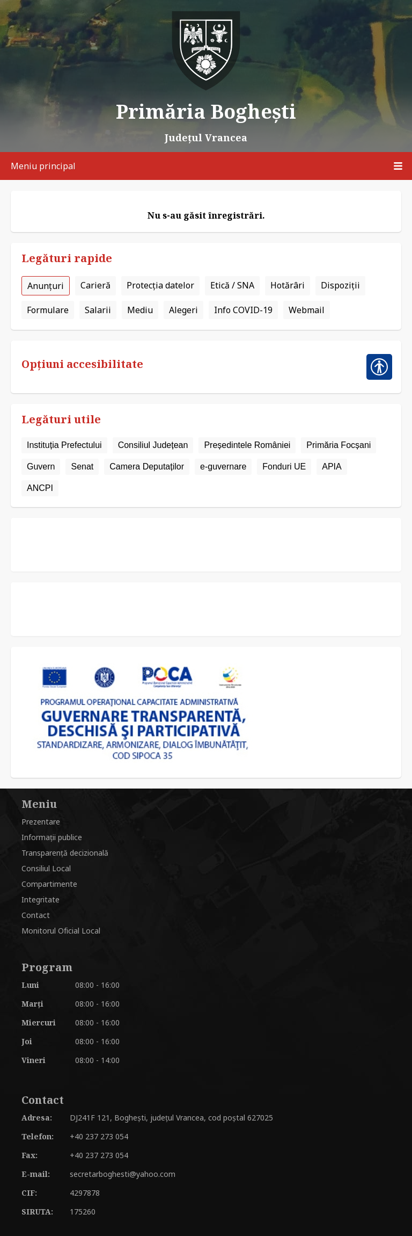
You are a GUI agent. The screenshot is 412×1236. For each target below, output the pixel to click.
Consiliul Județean (153, 445)
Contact (35, 915)
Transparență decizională (64, 853)
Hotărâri (287, 285)
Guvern (41, 466)
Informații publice (51, 837)
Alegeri (183, 310)
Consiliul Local (46, 868)
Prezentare (40, 821)
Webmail (307, 310)
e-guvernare (223, 466)
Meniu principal (211, 166)
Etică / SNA (232, 285)
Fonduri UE (284, 466)
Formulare (48, 310)
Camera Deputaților (146, 466)
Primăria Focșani (338, 445)
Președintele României (247, 445)
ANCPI (40, 488)
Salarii (98, 310)
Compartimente (49, 884)
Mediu (140, 310)
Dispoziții (340, 285)
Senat (82, 466)
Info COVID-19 (243, 310)
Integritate (40, 899)
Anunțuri (45, 286)
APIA (331, 466)
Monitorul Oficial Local (60, 931)
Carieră (95, 285)
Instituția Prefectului (64, 445)
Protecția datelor (160, 285)
